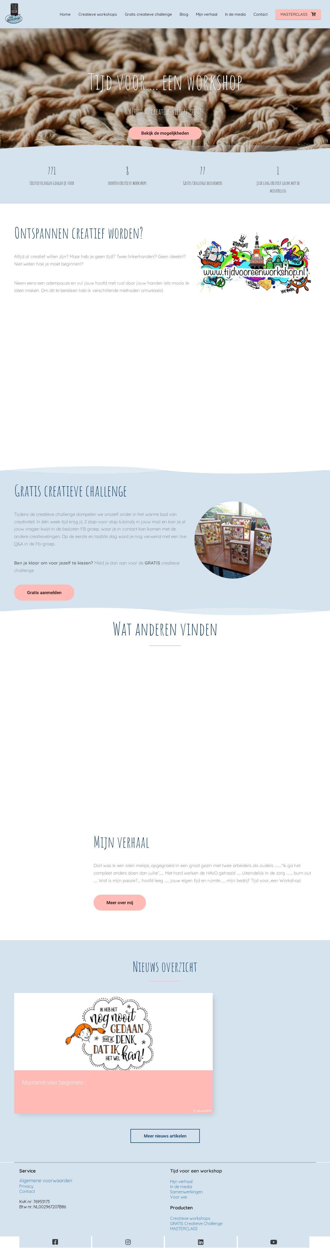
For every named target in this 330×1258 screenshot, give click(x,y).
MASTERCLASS (183, 1228)
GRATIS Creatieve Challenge (196, 1223)
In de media (181, 1186)
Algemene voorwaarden (45, 1181)
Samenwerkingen (186, 1191)
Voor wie (178, 1197)
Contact (27, 1191)
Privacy (26, 1186)
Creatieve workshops (190, 1218)
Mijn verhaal (181, 1181)
